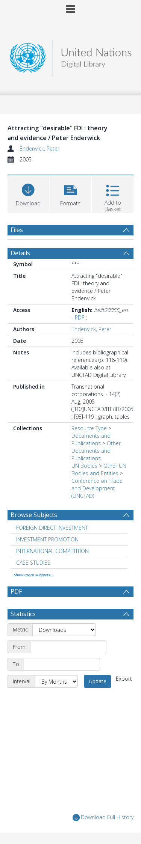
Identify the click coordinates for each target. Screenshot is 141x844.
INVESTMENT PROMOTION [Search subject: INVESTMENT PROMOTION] (47, 539)
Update (97, 681)
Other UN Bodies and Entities (98, 469)
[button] (70, 193)
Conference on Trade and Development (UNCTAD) (97, 488)
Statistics (23, 614)
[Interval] (56, 681)
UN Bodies (84, 465)
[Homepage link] (70, 56)
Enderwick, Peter (39, 148)
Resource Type (89, 428)
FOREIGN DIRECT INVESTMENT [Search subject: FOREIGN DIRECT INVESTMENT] (52, 527)
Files (17, 230)
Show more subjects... (33, 574)
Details (20, 253)
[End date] (62, 664)
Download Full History (103, 817)
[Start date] (68, 647)
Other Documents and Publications (96, 451)
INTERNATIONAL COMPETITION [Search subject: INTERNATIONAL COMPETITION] (52, 551)
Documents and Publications (91, 439)
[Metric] (64, 629)
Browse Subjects (34, 515)
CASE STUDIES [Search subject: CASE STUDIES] (33, 562)
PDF (79, 317)
